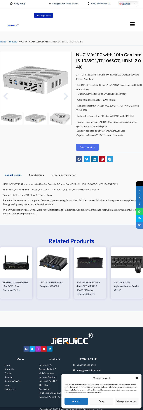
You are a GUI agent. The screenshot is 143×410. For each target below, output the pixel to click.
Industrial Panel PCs (48, 381)
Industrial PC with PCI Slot (52, 397)
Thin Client (44, 385)
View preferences (127, 401)
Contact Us (10, 389)
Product (8, 373)
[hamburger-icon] (132, 24)
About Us (9, 369)
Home (3, 41)
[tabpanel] (71, 200)
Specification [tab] (36, 175)
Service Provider (8, 406)
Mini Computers (46, 373)
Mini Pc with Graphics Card (52, 393)
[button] (136, 378)
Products (12, 41)
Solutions (9, 377)
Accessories (45, 389)
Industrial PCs (46, 365)
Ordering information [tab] (63, 175)
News (7, 385)
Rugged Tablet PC (48, 369)
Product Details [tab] (13, 175)
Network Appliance (48, 377)
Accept (76, 401)
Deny (101, 401)
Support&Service (13, 381)
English (125, 4)
